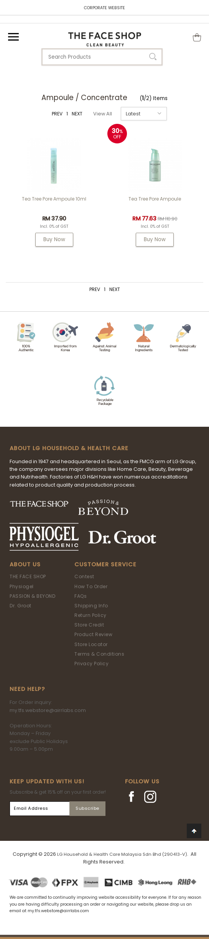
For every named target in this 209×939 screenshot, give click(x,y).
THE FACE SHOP (28, 576)
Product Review (93, 634)
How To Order (90, 586)
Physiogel (22, 586)
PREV (57, 113)
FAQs (80, 596)
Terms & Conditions (99, 654)
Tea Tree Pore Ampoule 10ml (54, 199)
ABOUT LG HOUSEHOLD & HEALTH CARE (69, 448)
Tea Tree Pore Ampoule (154, 199)
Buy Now (54, 239)
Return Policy (90, 615)
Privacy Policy (91, 663)
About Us (25, 564)
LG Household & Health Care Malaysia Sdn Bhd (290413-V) (122, 854)
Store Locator (91, 644)
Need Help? (27, 689)
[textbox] (102, 57)
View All (102, 113)
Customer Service (105, 564)
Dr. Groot (20, 605)
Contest (84, 576)
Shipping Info (91, 605)
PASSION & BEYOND (32, 596)
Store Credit (89, 625)
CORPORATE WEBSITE (104, 8)
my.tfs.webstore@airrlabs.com (48, 710)
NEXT (77, 113)
